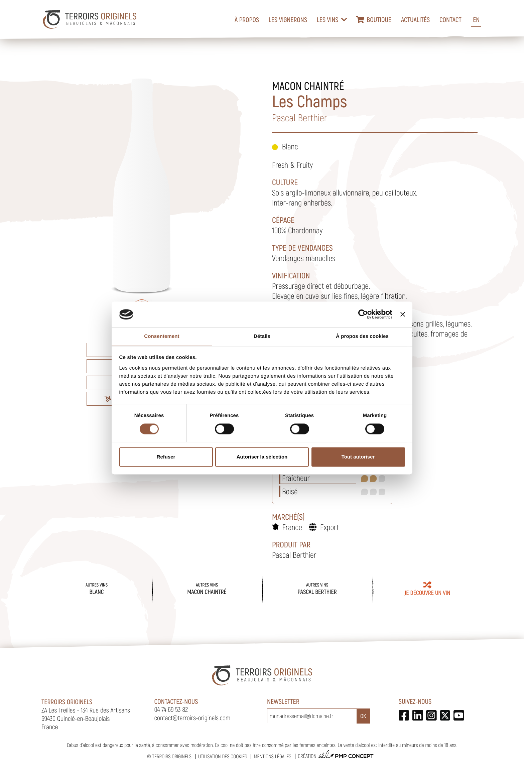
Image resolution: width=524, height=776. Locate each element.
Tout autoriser (358, 457)
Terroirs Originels (171, 756)
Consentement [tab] (161, 336)
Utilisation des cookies (222, 756)
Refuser (166, 457)
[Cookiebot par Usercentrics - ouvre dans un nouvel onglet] (363, 314)
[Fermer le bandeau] (402, 314)
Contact (450, 19)
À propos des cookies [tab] (362, 336)
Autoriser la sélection (262, 457)
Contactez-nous (176, 701)
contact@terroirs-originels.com (192, 718)
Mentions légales (272, 756)
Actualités (415, 19)
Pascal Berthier (294, 554)
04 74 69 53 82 (171, 709)
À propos (247, 19)
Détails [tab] (262, 336)
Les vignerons (288, 19)
